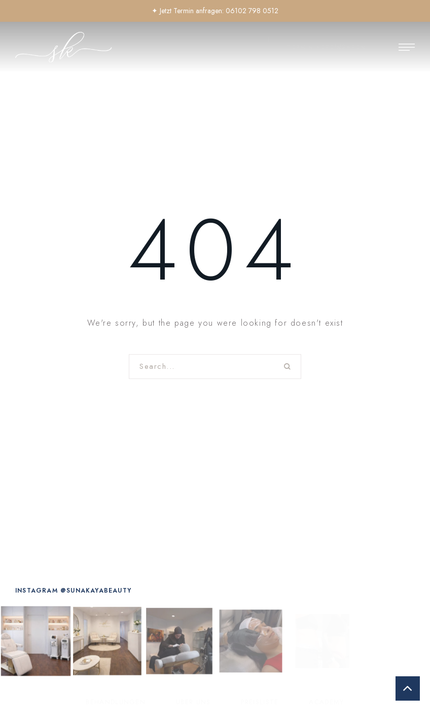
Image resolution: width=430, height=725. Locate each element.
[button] (325, 47)
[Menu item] (116, 702)
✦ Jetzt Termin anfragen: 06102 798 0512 (215, 11)
